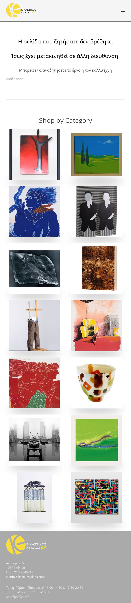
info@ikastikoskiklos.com (27, 577)
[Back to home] (21, 10)
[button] (123, 10)
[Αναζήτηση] (65, 79)
